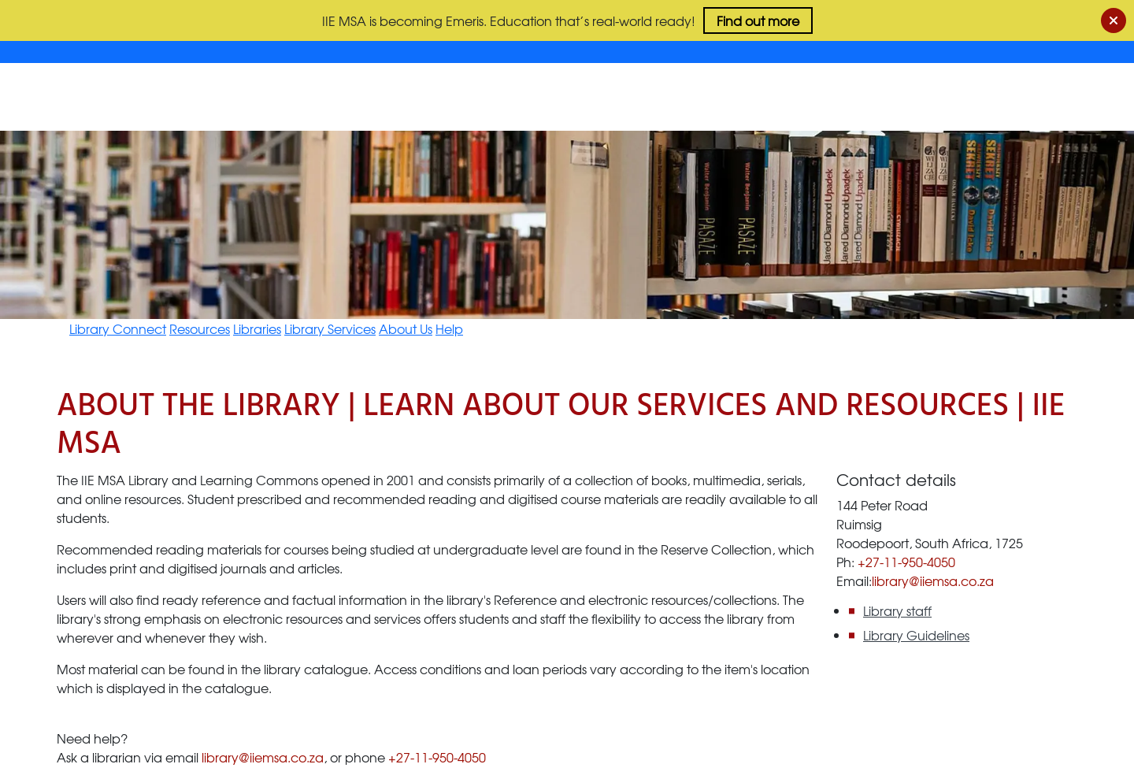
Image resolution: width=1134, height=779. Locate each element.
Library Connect (117, 328)
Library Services (330, 328)
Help (449, 328)
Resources (199, 328)
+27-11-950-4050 (437, 756)
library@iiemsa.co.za (263, 756)
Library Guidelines (916, 634)
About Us (405, 328)
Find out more (758, 20)
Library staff (897, 610)
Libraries (257, 328)
